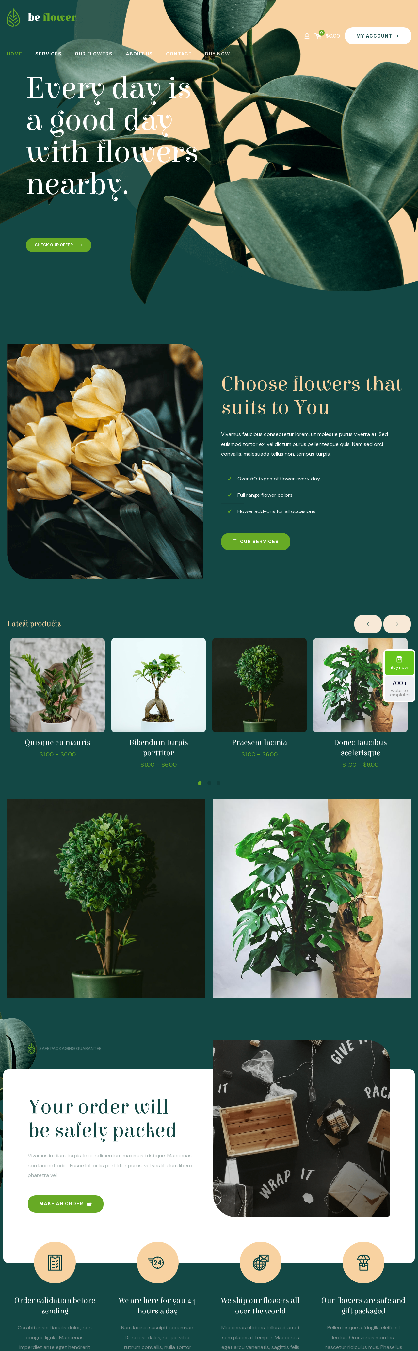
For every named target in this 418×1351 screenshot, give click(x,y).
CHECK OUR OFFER (59, 245)
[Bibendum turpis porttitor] (158, 685)
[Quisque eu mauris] (57, 685)
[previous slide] (368, 624)
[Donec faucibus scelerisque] (360, 685)
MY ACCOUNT (378, 36)
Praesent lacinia (259, 742)
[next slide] (397, 624)
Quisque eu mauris (57, 742)
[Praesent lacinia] (259, 685)
